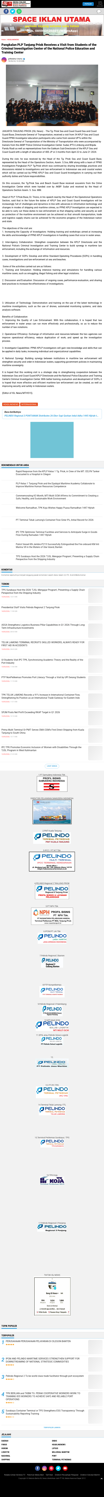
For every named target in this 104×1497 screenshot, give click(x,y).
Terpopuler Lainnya (52, 1427)
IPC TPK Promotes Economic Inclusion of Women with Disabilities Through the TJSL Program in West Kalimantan (41, 749)
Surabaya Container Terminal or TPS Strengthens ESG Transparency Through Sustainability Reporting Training (45, 1412)
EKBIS (54, 1441)
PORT (54, 1456)
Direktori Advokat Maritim (90, 1475)
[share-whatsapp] (19, 11)
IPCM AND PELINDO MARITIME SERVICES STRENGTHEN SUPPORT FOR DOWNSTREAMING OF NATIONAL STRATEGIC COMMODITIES (43, 1360)
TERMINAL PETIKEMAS (61, 1459)
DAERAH (4, 1441)
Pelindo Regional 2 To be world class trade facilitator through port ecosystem (45, 1376)
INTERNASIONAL (29, 404)
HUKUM (4, 1448)
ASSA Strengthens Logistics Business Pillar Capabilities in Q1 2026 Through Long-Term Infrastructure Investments (43, 626)
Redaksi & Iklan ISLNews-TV (14, 1475)
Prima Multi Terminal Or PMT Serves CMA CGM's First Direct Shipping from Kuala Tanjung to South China (42, 731)
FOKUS (4, 1444)
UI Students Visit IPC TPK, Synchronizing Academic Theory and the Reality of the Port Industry (42, 661)
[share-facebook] (6, 11)
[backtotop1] (101, 1478)
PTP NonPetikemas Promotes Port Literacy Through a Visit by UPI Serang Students (43, 677)
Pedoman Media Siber (35, 1475)
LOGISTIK (5, 1452)
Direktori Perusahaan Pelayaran (67, 1475)
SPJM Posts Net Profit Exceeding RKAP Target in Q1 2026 (30, 712)
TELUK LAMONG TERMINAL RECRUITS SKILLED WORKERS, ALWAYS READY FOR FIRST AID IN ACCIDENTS (42, 644)
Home (3, 40)
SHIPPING (5, 1459)
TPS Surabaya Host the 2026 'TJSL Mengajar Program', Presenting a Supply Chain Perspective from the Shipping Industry (43, 591)
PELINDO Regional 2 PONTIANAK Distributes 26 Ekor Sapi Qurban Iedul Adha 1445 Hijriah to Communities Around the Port (52, 415)
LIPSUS (55, 1448)
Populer (88, 4)
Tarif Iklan (49, 1475)
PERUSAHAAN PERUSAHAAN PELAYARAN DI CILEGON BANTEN (38, 1341)
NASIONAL (5, 1456)
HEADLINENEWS (10, 404)
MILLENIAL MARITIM (60, 1452)
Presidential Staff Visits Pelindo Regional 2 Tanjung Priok (30, 607)
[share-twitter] (12, 11)
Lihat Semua (52, 766)
